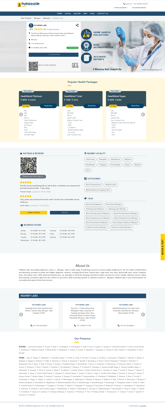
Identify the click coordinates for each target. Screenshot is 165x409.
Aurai (88, 170)
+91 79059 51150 (82, 326)
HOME (59, 13)
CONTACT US (102, 13)
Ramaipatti (102, 159)
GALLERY (77, 13)
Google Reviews (53, 29)
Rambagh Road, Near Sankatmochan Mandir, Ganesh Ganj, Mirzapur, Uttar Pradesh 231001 (39, 311)
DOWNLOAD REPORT (119, 7)
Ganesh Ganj (90, 159)
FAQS (92, 13)
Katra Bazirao (115, 159)
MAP (85, 13)
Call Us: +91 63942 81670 (135, 4)
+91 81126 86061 (126, 326)
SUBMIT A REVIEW (33, 212)
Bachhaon (128, 159)
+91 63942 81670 (37, 43)
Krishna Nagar (115, 165)
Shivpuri (127, 165)
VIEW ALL (65, 212)
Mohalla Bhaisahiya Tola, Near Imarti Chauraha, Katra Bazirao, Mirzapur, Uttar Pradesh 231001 (126, 311)
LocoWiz (142, 406)
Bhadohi (137, 165)
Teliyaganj (102, 165)
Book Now (48, 106)
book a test (53, 55)
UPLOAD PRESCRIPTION (138, 7)
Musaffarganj (90, 165)
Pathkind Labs (39, 305)
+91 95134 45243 (39, 326)
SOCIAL (68, 13)
